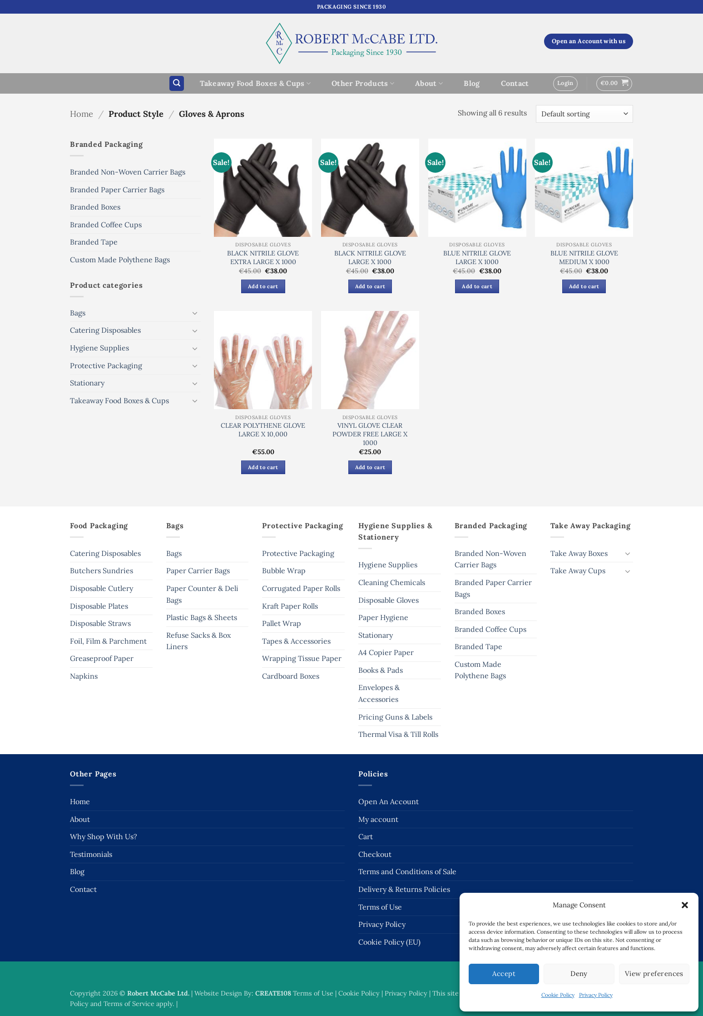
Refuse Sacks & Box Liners (198, 641)
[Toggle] (195, 312)
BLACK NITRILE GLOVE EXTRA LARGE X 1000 (263, 257)
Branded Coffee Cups (106, 224)
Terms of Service (129, 1004)
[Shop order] (584, 114)
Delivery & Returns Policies (404, 889)
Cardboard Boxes (290, 676)
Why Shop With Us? (103, 836)
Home (81, 113)
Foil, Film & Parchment (108, 641)
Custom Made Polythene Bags (120, 259)
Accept (503, 973)
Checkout (374, 854)
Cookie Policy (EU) (389, 941)
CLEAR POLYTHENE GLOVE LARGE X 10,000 (263, 429)
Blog (472, 83)
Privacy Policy (596, 994)
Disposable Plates (99, 606)
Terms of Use (380, 906)
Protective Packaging (106, 365)
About (429, 83)
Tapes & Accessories (296, 641)
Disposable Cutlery (101, 588)
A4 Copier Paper (386, 652)
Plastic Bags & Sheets (201, 617)
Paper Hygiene (383, 617)
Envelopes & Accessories (379, 693)
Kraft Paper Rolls (290, 606)
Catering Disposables (105, 330)
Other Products (363, 83)
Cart (365, 836)
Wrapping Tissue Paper (302, 658)
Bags (77, 312)
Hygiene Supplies (99, 347)
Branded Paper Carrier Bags (117, 189)
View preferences (654, 973)
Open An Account (388, 801)
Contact (515, 83)
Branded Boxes (95, 206)
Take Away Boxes (579, 553)
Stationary (87, 382)
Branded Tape (94, 241)
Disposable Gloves (388, 600)
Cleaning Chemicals (391, 582)
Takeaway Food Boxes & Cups (255, 83)
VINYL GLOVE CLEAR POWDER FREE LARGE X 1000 (369, 433)
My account (378, 819)
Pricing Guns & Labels (395, 716)
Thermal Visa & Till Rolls (398, 734)
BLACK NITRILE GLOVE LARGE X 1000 (370, 257)
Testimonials (91, 854)
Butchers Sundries (101, 570)
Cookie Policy (557, 994)
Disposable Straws (100, 623)
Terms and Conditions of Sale (407, 871)
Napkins (84, 676)
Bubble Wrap (284, 570)
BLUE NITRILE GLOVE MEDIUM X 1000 (584, 257)
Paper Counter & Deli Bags (202, 594)
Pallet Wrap (281, 623)
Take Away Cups (577, 570)
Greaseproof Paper (102, 658)
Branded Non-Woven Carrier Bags (127, 171)
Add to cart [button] (263, 286)
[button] (684, 905)
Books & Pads (380, 670)
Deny (579, 973)
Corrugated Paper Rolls (301, 588)
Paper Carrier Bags (198, 570)
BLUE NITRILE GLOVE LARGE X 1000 (477, 257)
